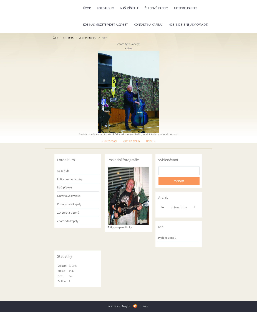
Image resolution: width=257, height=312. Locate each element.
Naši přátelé (129, 8)
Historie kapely (185, 8)
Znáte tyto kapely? (87, 37)
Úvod (87, 8)
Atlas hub (63, 170)
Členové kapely (156, 8)
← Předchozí (109, 141)
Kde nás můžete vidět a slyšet (105, 25)
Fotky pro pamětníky (70, 179)
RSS (145, 306)
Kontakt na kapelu (148, 25)
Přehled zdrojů (167, 237)
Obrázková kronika (68, 196)
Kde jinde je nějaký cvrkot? (188, 25)
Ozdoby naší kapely (69, 204)
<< (163, 207)
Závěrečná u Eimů (68, 212)
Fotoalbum (105, 8)
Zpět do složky (131, 141)
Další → (150, 141)
